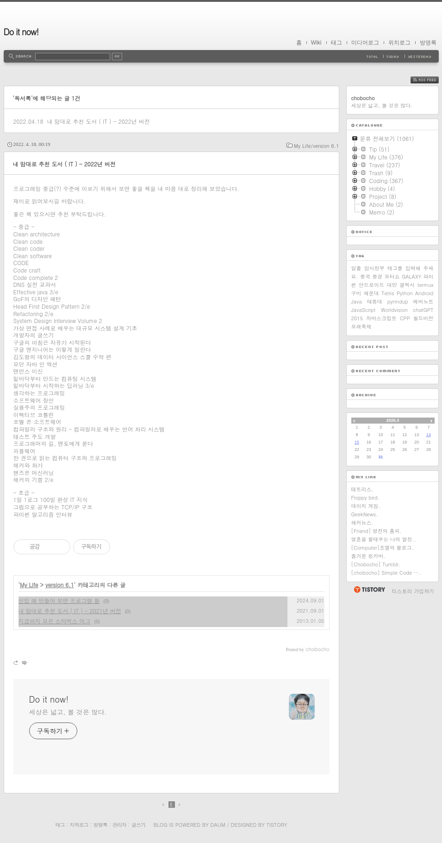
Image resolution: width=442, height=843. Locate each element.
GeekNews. (364, 514)
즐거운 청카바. (368, 555)
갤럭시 (407, 284)
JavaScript (363, 309)
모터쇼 (392, 276)
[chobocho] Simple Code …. (386, 572)
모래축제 (361, 326)
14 (428, 434)
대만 (392, 284)
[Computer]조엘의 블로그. (382, 547)
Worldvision (394, 309)
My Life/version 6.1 (316, 145)
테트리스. (362, 489)
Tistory (277, 824)
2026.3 (392, 420)
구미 (356, 293)
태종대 (374, 301)
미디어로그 (365, 42)
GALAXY (411, 276)
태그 (336, 42)
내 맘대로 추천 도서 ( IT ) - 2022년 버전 (98, 121)
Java (356, 301)
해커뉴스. (362, 522)
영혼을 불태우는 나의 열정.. (383, 539)
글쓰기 (138, 824)
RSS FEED (431, 79)
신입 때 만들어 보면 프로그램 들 (59, 600)
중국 (365, 276)
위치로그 (399, 42)
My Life (29, 585)
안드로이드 (371, 284)
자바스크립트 (381, 318)
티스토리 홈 (369, 589)
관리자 (119, 824)
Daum (217, 824)
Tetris (387, 293)
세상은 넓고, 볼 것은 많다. (68, 711)
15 (357, 442)
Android (424, 293)
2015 (357, 318)
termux (425, 284)
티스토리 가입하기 (413, 591)
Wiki (316, 42)
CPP (405, 318)
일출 (356, 268)
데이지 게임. (365, 505)
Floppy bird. (365, 497)
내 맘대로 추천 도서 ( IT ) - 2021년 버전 (70, 611)
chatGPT (423, 309)
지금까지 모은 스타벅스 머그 (55, 621)
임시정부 (374, 268)
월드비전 (423, 318)
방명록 (428, 42)
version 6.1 (59, 585)
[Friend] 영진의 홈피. (376, 530)
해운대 (371, 293)
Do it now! (21, 32)
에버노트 (423, 301)
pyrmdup (397, 301)
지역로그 (79, 824)
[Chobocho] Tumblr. (376, 564)
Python (405, 293)
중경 (377, 276)
